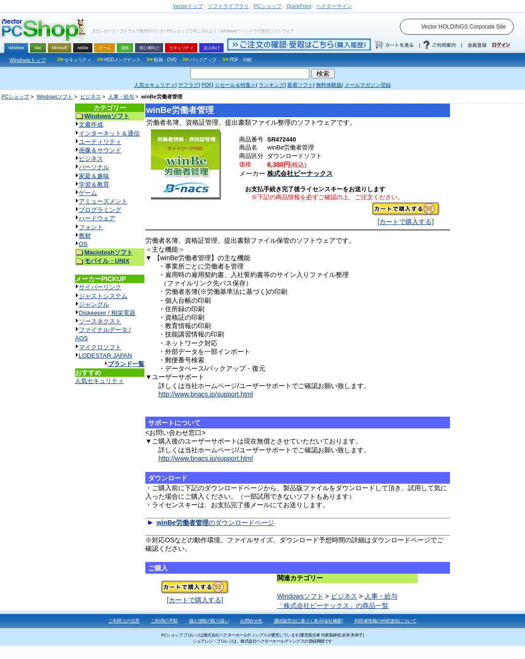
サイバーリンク (100, 287)
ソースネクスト (100, 321)
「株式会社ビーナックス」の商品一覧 (333, 605)
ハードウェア (97, 218)
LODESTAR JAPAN (105, 355)
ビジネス (90, 96)
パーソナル (94, 167)
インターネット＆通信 (109, 133)
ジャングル (94, 304)
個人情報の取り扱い (209, 620)
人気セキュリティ (99, 380)
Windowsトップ (27, 60)
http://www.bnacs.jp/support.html (205, 394)
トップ (188, 6)
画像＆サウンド (100, 150)
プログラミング (100, 209)
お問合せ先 (251, 620)
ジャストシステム (103, 296)
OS (83, 243)
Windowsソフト (55, 96)
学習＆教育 (94, 184)
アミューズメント (103, 201)
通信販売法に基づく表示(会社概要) (308, 620)
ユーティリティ (100, 141)
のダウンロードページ (215, 522)
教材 (85, 235)
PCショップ (15, 96)
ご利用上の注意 (124, 620)
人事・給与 (121, 96)
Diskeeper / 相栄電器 (107, 312)
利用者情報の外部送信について (385, 620)
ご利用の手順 (164, 620)
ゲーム (88, 192)
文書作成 (91, 124)
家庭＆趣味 (94, 176)
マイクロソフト (100, 347)
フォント (91, 227)
